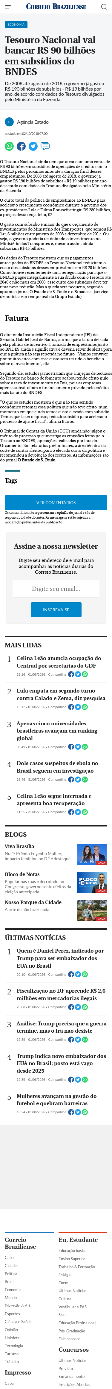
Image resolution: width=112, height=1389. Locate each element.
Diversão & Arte (19, 1305)
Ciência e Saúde (18, 1321)
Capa (9, 1257)
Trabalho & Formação (77, 1266)
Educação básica (73, 1250)
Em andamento (72, 1376)
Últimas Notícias (73, 1290)
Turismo (12, 1353)
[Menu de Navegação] (8, 7)
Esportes (12, 1313)
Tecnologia (14, 1345)
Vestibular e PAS (73, 1306)
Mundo (11, 1297)
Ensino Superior (72, 1258)
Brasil (9, 1281)
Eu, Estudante (78, 1239)
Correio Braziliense (20, 1243)
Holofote (12, 1337)
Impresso (18, 1372)
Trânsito (12, 1361)
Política (11, 1273)
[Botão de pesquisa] (104, 7)
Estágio (65, 1274)
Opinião (11, 1329)
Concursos (74, 1349)
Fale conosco (69, 1338)
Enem (63, 1282)
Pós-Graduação (72, 1331)
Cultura (65, 1298)
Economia (13, 1289)
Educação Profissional (77, 1322)
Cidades (12, 1265)
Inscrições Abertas (74, 1384)
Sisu (62, 1314)
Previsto (66, 1368)
